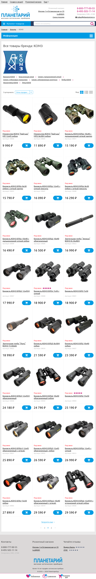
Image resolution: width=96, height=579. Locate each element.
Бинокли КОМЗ (9, 77)
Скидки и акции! (16, 2)
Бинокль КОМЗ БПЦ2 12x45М (16, 291)
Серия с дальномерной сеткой (49, 77)
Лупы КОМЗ (26, 83)
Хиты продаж (22, 92)
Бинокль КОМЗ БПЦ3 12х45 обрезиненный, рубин (46, 449)
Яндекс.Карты (69, 547)
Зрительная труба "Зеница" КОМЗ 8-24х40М (77, 239)
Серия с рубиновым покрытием (15, 80)
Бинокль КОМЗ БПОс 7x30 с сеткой (46, 292)
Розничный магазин (33, 2)
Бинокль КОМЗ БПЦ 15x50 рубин (15, 501)
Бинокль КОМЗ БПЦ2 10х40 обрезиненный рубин (46, 397)
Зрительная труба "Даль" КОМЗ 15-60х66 (14, 344)
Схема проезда (58, 17)
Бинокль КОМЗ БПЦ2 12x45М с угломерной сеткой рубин (79, 501)
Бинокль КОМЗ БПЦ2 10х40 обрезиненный (46, 239)
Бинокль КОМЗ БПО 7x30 (76, 291)
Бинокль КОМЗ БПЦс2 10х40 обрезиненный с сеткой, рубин (47, 503)
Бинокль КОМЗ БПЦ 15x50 (77, 396)
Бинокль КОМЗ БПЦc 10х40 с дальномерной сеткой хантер (78, 134)
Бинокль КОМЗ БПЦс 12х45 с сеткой (78, 449)
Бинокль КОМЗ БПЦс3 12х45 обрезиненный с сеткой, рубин (16, 450)
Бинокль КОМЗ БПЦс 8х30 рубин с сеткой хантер (15, 187)
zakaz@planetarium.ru (86, 17)
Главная (4, 2)
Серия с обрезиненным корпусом (44, 80)
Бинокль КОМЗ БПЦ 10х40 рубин (77, 344)
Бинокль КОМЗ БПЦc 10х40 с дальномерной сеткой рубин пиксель (16, 240)
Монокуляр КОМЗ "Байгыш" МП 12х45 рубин (16, 134)
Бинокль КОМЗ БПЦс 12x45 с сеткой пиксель (47, 187)
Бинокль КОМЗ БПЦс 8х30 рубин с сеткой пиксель (77, 187)
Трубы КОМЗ (66, 80)
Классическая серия (26, 77)
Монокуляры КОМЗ (10, 83)
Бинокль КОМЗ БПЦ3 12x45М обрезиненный (16, 397)
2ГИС (66, 550)
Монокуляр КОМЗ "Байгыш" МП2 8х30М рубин (47, 134)
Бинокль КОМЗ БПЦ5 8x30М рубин (47, 344)
